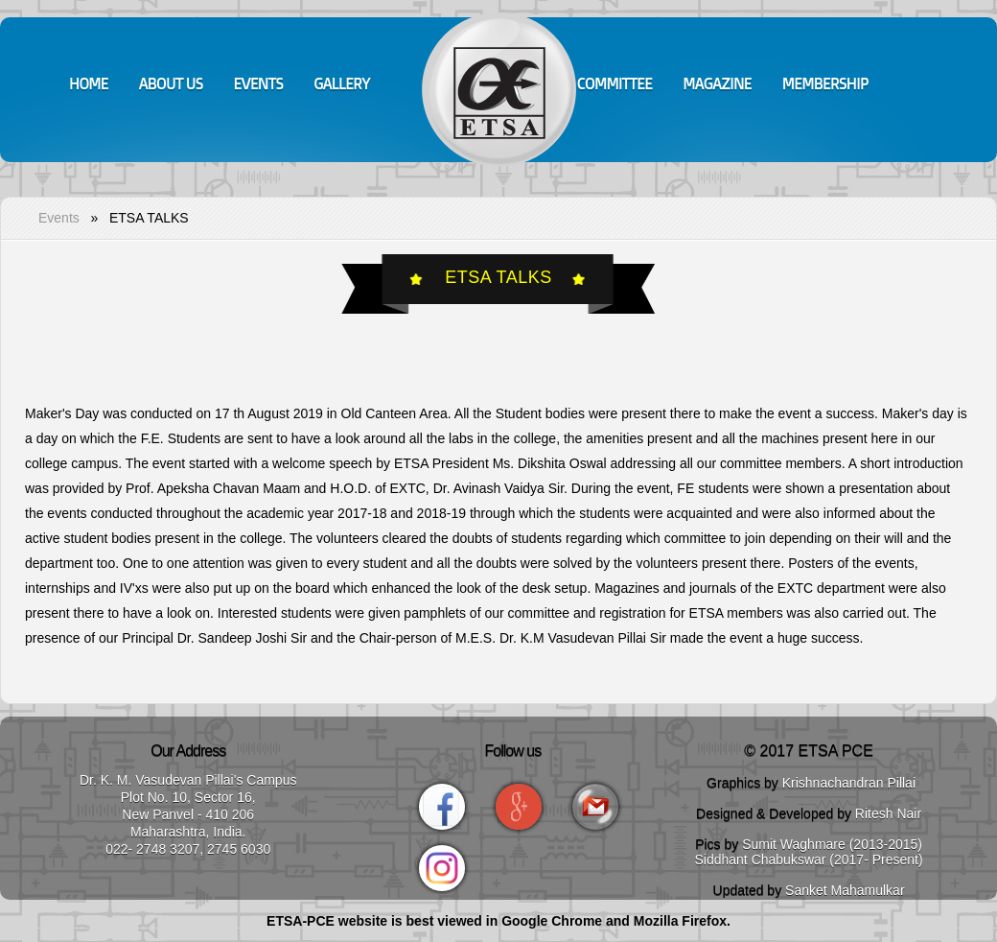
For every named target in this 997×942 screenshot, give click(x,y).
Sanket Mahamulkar (845, 890)
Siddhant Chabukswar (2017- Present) (808, 859)
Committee (614, 83)
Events (59, 217)
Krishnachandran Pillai (849, 782)
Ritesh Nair (888, 813)
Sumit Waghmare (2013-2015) (832, 844)
